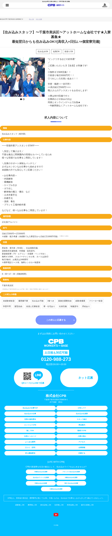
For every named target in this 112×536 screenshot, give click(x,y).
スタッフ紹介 (82, 419)
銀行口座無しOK (87, 505)
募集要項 (104, 6)
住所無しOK (59, 505)
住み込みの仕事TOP (30, 408)
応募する (81, 453)
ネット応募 (85, 377)
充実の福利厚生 (30, 419)
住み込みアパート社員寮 (41, 477)
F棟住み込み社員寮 (41, 483)
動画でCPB (82, 430)
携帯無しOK (32, 505)
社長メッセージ (30, 436)
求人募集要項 (30, 453)
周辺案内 (81, 425)
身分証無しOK (45, 505)
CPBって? (82, 408)
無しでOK (30, 430)
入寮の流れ (82, 436)
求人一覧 (31, 19)
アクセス (81, 442)
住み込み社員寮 (82, 414)
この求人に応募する (56, 320)
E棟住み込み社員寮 (71, 477)
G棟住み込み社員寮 (56, 489)
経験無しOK (19, 505)
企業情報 (81, 447)
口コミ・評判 (30, 447)
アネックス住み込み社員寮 (71, 472)
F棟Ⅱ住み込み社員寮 (71, 483)
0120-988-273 (56, 359)
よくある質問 (30, 442)
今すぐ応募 (39, 19)
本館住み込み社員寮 (40, 472)
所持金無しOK (72, 505)
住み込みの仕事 (56, 5)
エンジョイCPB (30, 425)
